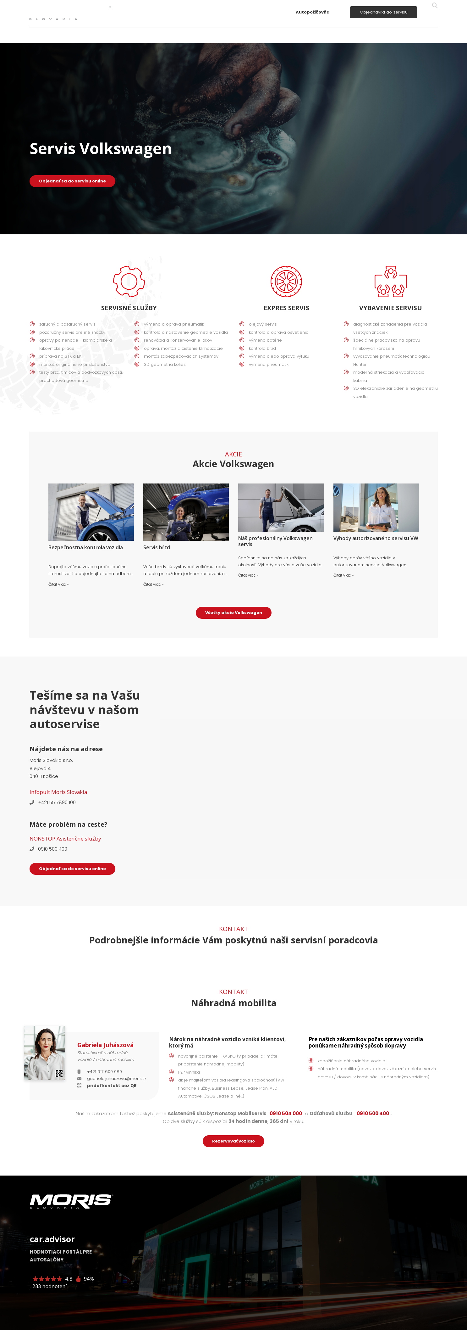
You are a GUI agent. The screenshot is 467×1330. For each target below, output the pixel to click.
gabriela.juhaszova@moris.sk (116, 1078)
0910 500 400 (52, 849)
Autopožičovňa (313, 12)
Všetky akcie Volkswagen (233, 613)
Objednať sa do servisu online (72, 181)
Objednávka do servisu (384, 12)
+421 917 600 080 (104, 1072)
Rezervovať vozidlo (233, 1141)
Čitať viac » (58, 584)
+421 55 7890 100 (57, 802)
